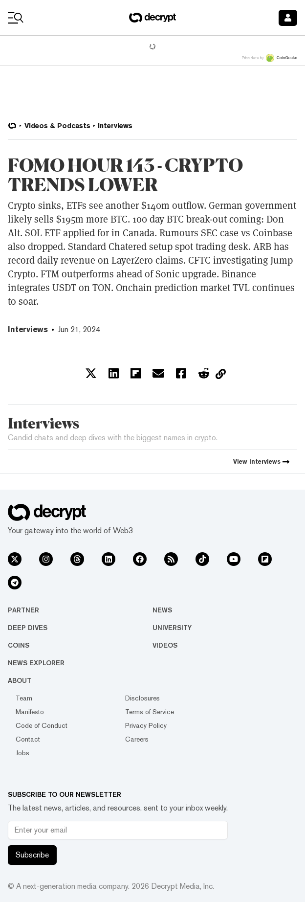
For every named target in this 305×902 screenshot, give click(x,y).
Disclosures (142, 698)
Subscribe (32, 854)
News (162, 610)
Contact (28, 739)
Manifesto (30, 712)
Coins (18, 645)
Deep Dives (27, 627)
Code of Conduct (41, 725)
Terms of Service (149, 712)
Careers (137, 739)
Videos (164, 645)
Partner (23, 610)
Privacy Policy (146, 725)
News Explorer (36, 663)
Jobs (22, 753)
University (172, 627)
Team (24, 698)
